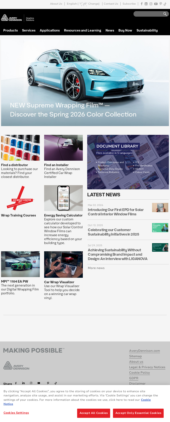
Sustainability (147, 30)
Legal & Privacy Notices (147, 367)
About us (136, 362)
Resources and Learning (82, 30)
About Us (56, 3)
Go (163, 14)
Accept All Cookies (94, 416)
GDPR (133, 378)
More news (96, 268)
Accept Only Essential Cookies (138, 416)
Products (10, 30)
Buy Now (125, 30)
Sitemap (135, 356)
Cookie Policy (139, 373)
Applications (50, 30)
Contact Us (111, 3)
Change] (93, 3)
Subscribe (129, 3)
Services (28, 30)
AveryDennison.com (144, 351)
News (110, 30)
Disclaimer (137, 384)
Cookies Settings (16, 416)
